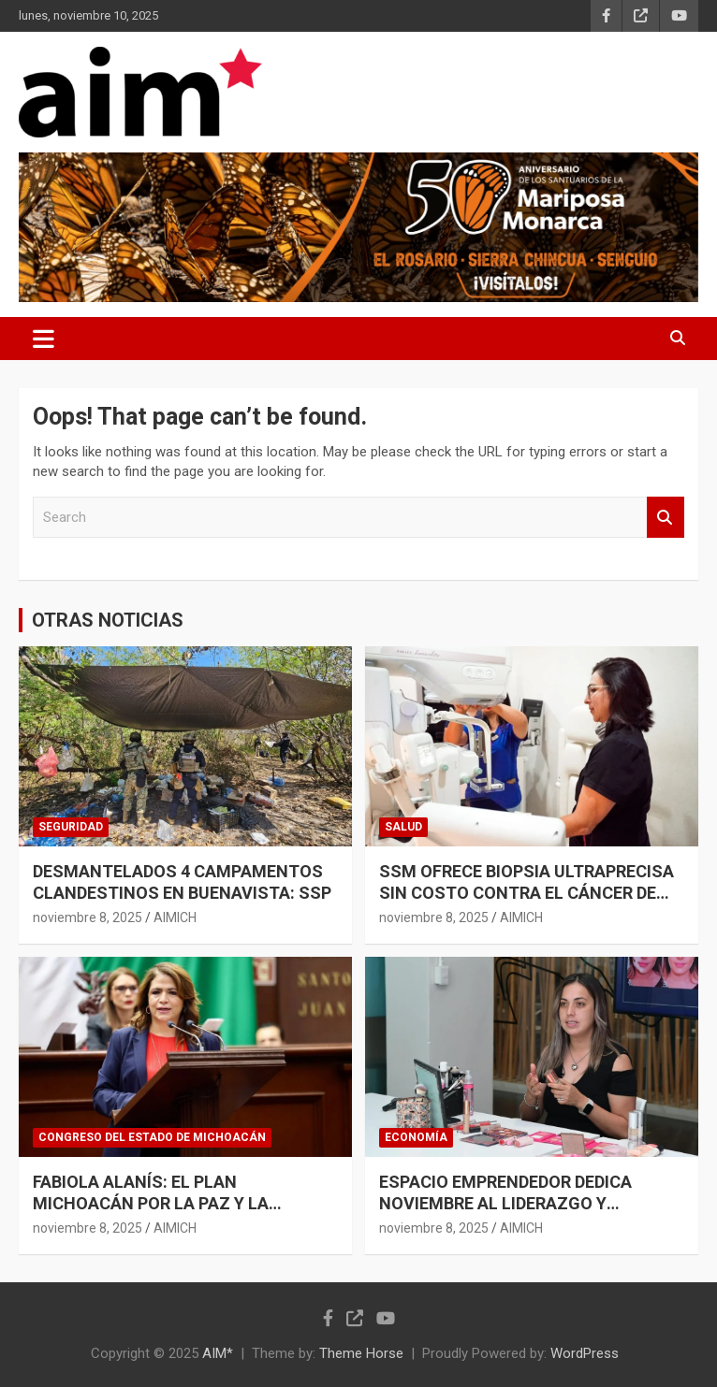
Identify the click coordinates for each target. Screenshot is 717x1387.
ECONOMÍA (416, 1137)
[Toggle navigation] (43, 338)
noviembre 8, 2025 (87, 917)
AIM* (217, 1353)
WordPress (584, 1353)
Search (665, 518)
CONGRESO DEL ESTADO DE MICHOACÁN (152, 1137)
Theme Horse (361, 1353)
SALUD (403, 826)
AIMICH (175, 917)
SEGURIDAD (70, 826)
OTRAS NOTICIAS (107, 620)
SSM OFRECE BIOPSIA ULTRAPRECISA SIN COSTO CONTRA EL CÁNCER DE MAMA (526, 893)
